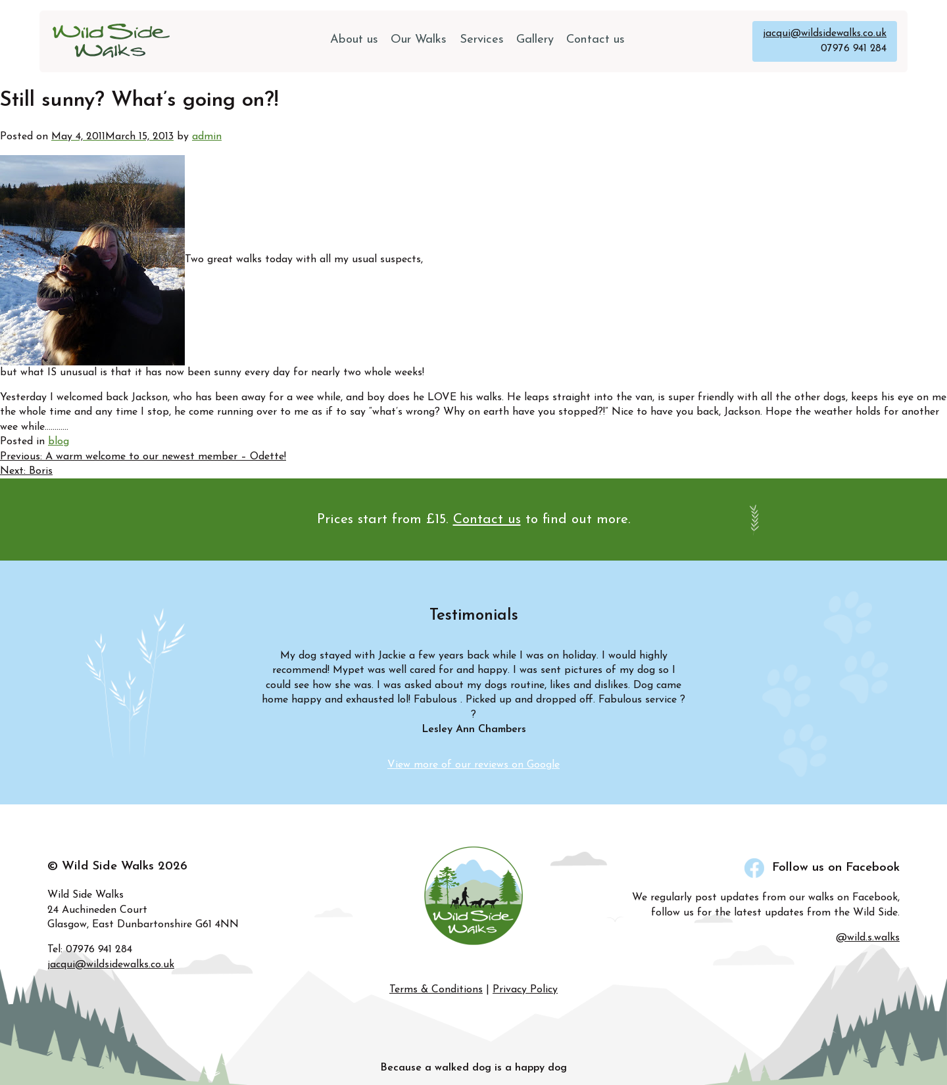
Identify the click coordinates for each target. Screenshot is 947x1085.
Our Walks (420, 39)
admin (207, 136)
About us (357, 39)
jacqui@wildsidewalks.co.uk (823, 33)
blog (58, 441)
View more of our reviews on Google (473, 765)
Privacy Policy (525, 989)
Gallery (534, 39)
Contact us (593, 39)
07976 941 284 (853, 48)
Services (481, 39)
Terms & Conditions (436, 989)
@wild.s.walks (868, 937)
